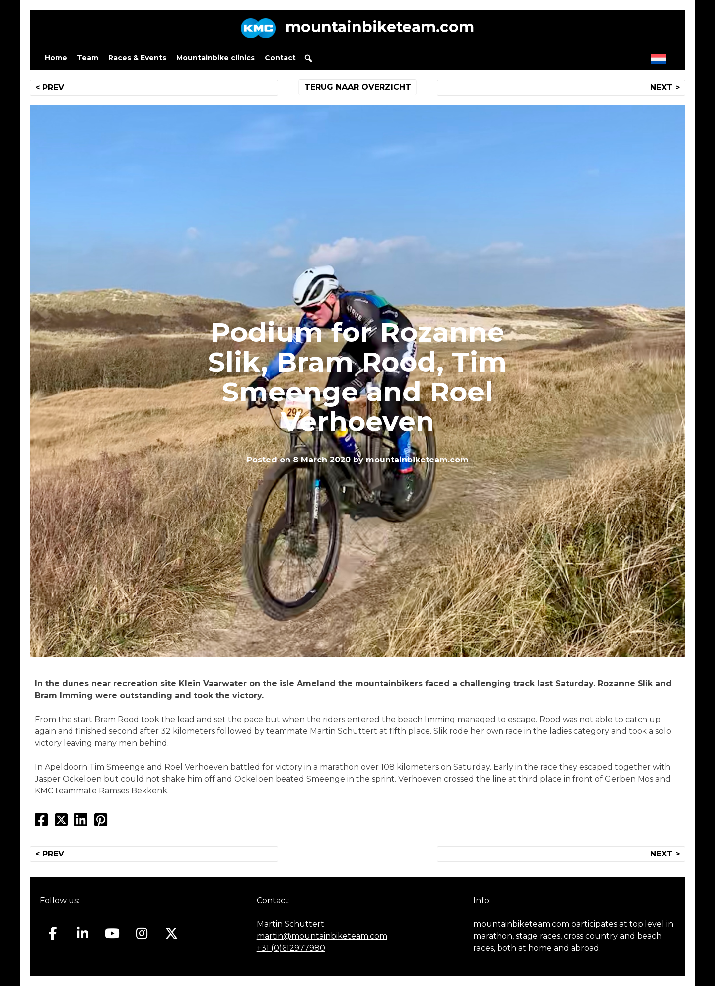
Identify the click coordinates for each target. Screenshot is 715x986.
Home (56, 57)
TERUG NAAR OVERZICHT (357, 87)
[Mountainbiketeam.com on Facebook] (53, 934)
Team (87, 57)
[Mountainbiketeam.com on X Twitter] (171, 934)
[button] (308, 58)
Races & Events (137, 57)
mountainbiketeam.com (380, 27)
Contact (280, 57)
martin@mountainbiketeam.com (322, 936)
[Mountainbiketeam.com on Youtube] (112, 934)
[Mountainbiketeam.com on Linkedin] (83, 934)
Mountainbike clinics (215, 57)
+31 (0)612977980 (291, 948)
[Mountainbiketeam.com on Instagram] (142, 934)
